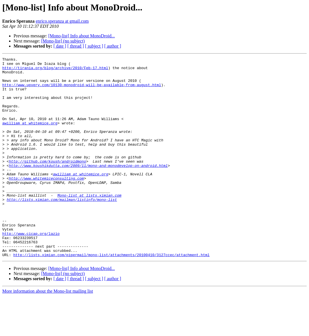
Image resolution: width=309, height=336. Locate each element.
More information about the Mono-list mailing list (47, 331)
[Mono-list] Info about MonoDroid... (81, 35)
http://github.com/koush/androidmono (47, 182)
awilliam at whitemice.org (29, 136)
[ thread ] (75, 46)
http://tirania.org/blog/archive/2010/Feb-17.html (55, 70)
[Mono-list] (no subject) (63, 41)
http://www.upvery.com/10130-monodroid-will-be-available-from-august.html (81, 90)
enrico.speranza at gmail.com (62, 21)
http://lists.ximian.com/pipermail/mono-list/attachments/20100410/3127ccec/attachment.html (111, 294)
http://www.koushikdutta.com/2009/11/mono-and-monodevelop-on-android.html (88, 187)
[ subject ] (94, 46)
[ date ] (59, 46)
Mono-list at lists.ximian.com (89, 223)
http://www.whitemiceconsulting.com (46, 202)
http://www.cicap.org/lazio (31, 269)
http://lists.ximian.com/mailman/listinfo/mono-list (62, 228)
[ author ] (112, 46)
